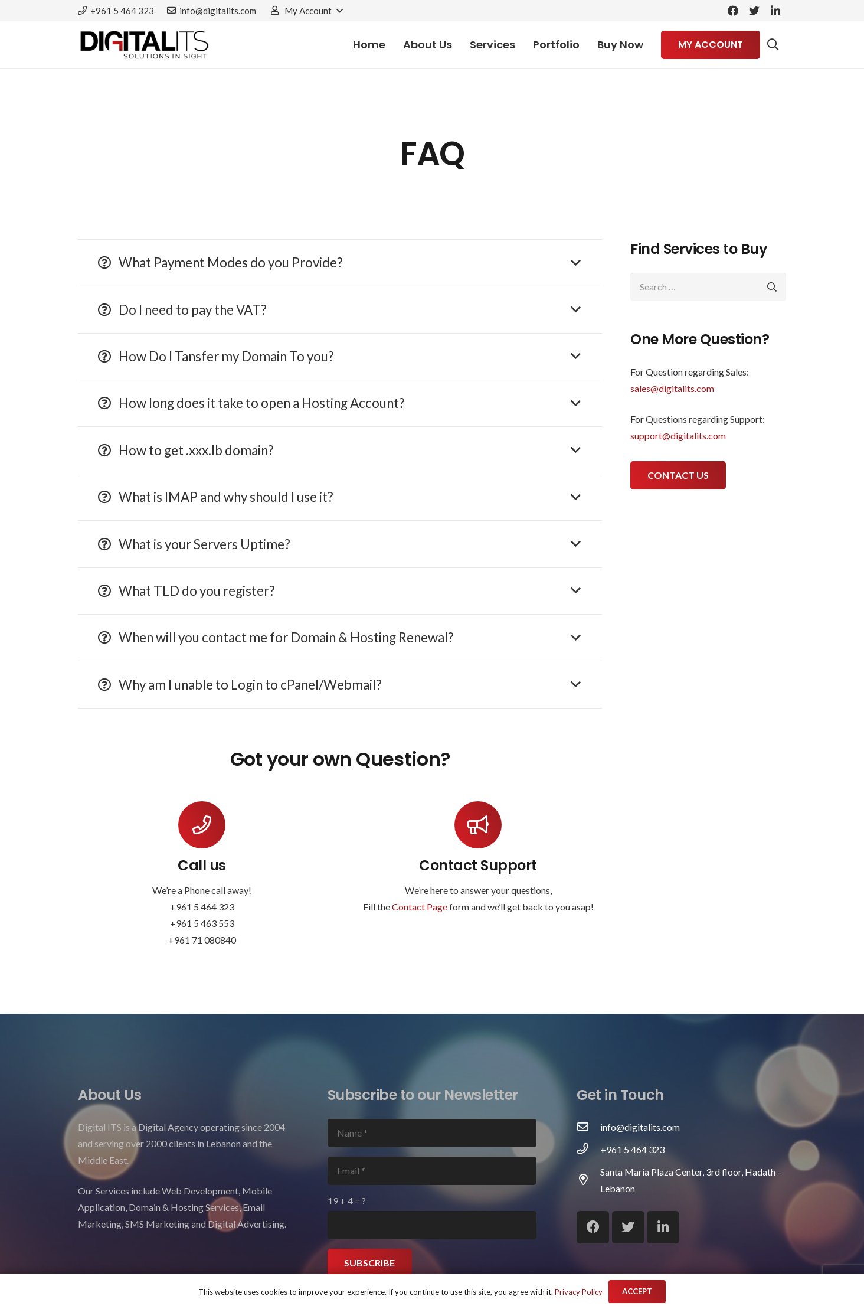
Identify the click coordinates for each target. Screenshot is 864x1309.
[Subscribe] (370, 1263)
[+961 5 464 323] (588, 1149)
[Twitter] (754, 10)
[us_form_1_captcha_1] (432, 1225)
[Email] (432, 1171)
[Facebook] (733, 10)
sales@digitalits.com (672, 388)
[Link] (144, 45)
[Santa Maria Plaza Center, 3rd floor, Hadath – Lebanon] (588, 1180)
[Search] (773, 45)
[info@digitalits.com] (588, 1127)
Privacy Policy (579, 1292)
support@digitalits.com (678, 435)
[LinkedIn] (775, 10)
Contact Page (419, 906)
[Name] (432, 1133)
